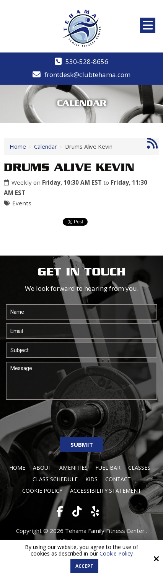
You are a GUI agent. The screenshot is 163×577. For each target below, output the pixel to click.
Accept (84, 566)
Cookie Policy (116, 554)
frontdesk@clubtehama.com (87, 74)
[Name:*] (81, 312)
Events (21, 203)
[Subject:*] (81, 350)
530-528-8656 (86, 61)
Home (18, 146)
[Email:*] (81, 331)
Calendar (45, 146)
